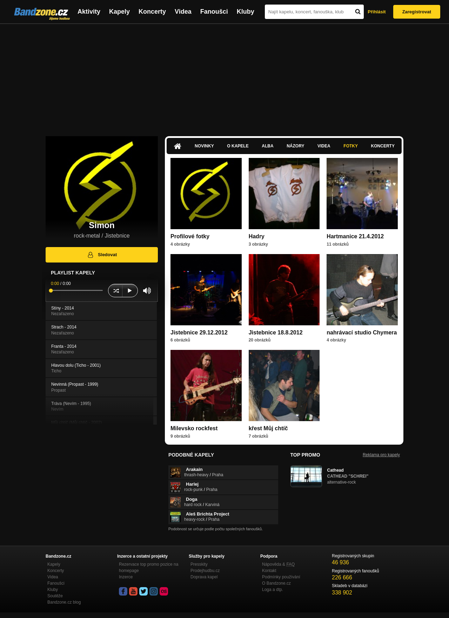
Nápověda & (278, 564)
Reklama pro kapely (381, 454)
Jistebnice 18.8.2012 (276, 332)
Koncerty (152, 11)
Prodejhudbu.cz (205, 570)
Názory (295, 146)
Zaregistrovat (416, 11)
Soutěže (55, 595)
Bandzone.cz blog (64, 602)
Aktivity (89, 11)
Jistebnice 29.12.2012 (199, 332)
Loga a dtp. (272, 589)
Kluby (245, 11)
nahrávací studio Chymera (362, 332)
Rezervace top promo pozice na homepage (148, 567)
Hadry (256, 236)
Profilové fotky (189, 236)
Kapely (119, 11)
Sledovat (102, 255)
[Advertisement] (224, 76)
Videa (183, 11)
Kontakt (269, 570)
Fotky (350, 146)
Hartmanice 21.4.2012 (355, 236)
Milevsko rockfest (193, 428)
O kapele (237, 146)
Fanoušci (214, 11)
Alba (267, 146)
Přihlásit (377, 11)
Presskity (199, 564)
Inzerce (126, 576)
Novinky (204, 146)
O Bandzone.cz (276, 583)
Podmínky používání (281, 576)
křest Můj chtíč (268, 428)
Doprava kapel (203, 576)
